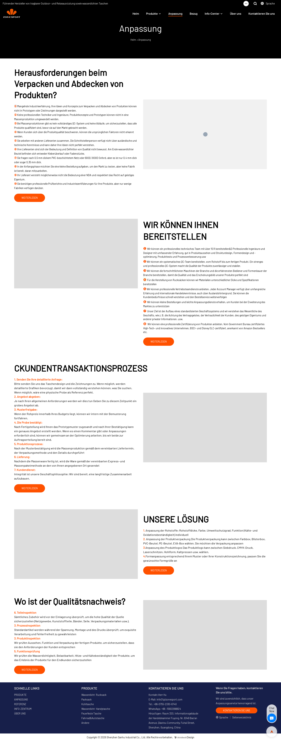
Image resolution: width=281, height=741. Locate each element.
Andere (85, 722)
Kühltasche (87, 704)
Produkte (152, 13)
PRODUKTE (20, 694)
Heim (135, 13)
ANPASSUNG (21, 699)
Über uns (235, 13)
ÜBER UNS (20, 713)
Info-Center (212, 13)
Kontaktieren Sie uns (261, 13)
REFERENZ (20, 704)
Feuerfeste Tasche (91, 713)
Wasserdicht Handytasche (95, 708)
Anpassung (175, 13)
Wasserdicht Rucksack (93, 694)
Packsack (86, 699)
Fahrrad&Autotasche (92, 718)
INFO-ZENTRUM (23, 708)
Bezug (193, 13)
